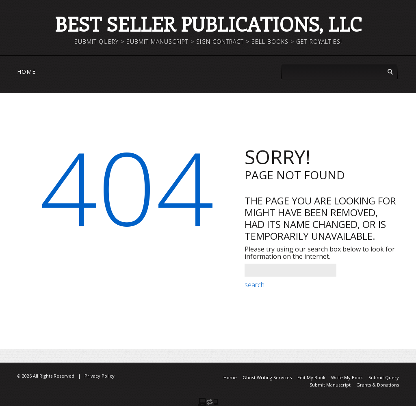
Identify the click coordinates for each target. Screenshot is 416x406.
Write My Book (347, 377)
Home (26, 71)
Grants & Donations (377, 385)
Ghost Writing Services (267, 377)
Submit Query (383, 377)
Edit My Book (311, 377)
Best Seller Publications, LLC (208, 24)
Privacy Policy (99, 376)
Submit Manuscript (330, 385)
